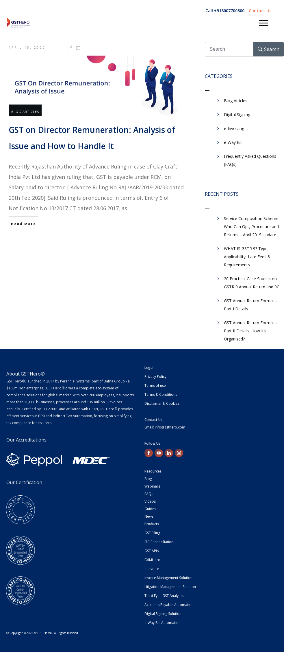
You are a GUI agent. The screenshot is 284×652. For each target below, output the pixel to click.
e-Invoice (151, 568)
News (148, 516)
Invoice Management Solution (168, 577)
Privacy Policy (155, 376)
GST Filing (152, 532)
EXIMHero (152, 559)
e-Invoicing (234, 128)
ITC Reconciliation (158, 541)
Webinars (152, 486)
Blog (148, 478)
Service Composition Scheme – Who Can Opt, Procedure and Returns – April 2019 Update (253, 226)
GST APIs (151, 550)
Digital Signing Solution (162, 613)
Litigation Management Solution (170, 586)
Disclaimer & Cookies (161, 403)
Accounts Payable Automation (169, 604)
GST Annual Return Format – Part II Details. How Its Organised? (251, 331)
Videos (150, 501)
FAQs (148, 493)
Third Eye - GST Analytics (164, 595)
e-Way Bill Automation (162, 622)
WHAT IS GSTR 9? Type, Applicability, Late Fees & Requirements (247, 257)
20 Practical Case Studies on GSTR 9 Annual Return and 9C (251, 283)
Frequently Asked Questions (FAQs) (250, 160)
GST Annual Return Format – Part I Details (251, 305)
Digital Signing (237, 114)
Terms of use (155, 385)
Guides (150, 508)
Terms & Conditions (160, 394)
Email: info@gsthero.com (164, 427)
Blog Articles (25, 111)
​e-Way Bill (233, 142)
